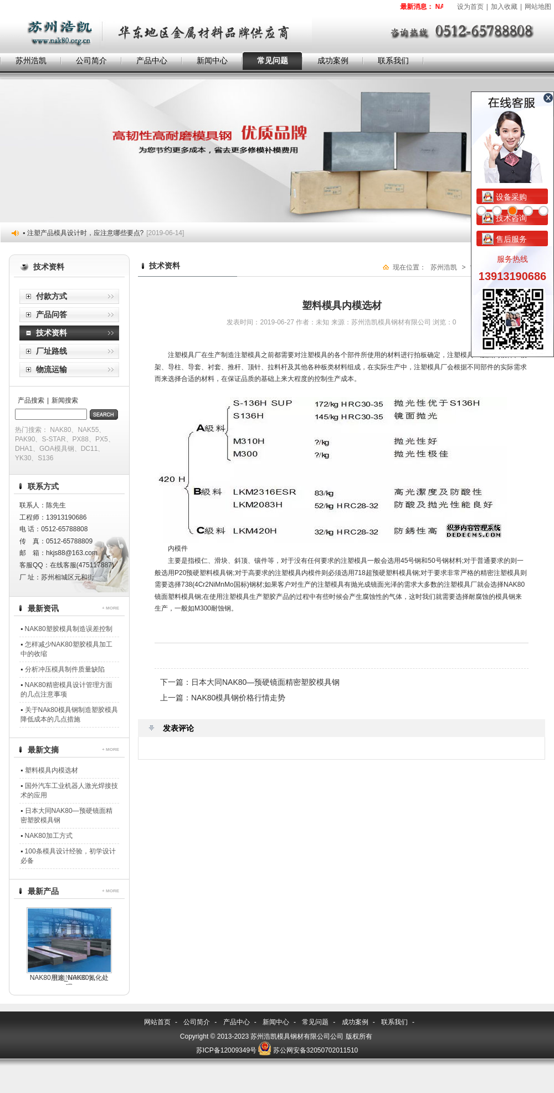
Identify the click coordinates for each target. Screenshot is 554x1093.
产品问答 (51, 314)
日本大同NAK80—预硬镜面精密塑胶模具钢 (265, 682)
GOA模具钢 (56, 449)
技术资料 (51, 332)
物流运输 (51, 369)
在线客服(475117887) (82, 565)
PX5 (101, 439)
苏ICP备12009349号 (226, 1050)
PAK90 (25, 439)
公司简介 (91, 60)
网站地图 (538, 7)
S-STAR (53, 439)
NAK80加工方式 (49, 836)
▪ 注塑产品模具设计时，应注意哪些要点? (103, 233)
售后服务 (504, 239)
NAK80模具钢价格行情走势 (238, 697)
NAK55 (88, 430)
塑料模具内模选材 (51, 770)
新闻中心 (212, 60)
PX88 (81, 439)
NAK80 (60, 430)
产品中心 (151, 60)
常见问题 (272, 60)
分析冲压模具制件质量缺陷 (65, 669)
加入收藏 (504, 7)
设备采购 (504, 196)
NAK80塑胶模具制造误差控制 (68, 629)
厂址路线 (51, 351)
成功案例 (332, 60)
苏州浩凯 (31, 60)
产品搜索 (31, 400)
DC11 (89, 449)
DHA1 (24, 449)
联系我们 (393, 60)
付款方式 (51, 296)
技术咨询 (504, 217)
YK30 (23, 458)
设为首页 (470, 7)
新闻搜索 (65, 400)
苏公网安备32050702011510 (315, 1050)
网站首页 (157, 1022)
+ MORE (110, 608)
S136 (45, 458)
